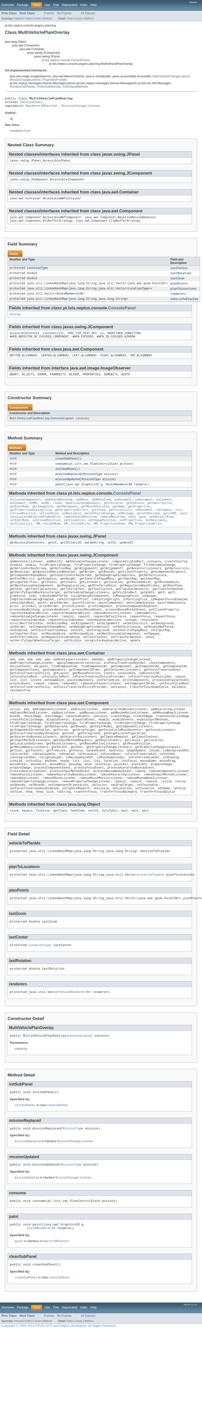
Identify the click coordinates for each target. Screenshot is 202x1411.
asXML (33, 514)
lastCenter (179, 273)
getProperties (139, 518)
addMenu (82, 511)
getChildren (113, 514)
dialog (15, 321)
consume (61, 473)
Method (47, 18)
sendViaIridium (161, 530)
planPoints (179, 289)
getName (118, 518)
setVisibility (21, 538)
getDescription (159, 514)
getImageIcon (42, 518)
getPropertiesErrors (71, 522)
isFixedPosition (23, 526)
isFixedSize (49, 526)
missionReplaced (68, 484)
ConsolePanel (31, 103)
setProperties (130, 534)
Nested (18, 18)
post (183, 526)
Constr (37, 18)
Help (93, 5)
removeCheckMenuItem (80, 530)
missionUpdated (67, 489)
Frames (49, 13)
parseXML (170, 526)
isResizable (71, 526)
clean (57, 514)
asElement (164, 511)
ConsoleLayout (62, 427)
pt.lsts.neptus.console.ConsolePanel (66, 60)
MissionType (92, 484)
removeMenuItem (112, 530)
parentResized (148, 526)
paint (59, 495)
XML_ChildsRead (48, 538)
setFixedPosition (46, 534)
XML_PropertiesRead (109, 538)
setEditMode (19, 534)
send (131, 530)
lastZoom (177, 284)
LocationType (37, 273)
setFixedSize (74, 534)
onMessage (125, 526)
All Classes (88, 13)
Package (22, 5)
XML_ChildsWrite (77, 538)
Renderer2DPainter (22, 86)
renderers (178, 300)
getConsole (135, 514)
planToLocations (183, 295)
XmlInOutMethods (49, 86)
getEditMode (19, 518)
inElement (164, 522)
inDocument (144, 522)
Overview (7, 5)
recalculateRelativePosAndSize (35, 530)
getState (99, 522)
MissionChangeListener (25, 79)
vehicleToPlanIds (184, 305)
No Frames (64, 13)
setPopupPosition (102, 534)
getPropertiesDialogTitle (31, 522)
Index (83, 5)
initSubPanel (65, 479)
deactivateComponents (82, 514)
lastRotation (180, 278)
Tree (56, 5)
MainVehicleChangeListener (171, 76)
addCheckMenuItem (58, 511)
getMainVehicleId (95, 518)
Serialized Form (20, 133)
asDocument (122, 511)
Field (28, 18)
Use (47, 5)
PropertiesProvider (54, 79)
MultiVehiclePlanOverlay (29, 427)
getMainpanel (67, 518)
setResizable (155, 534)
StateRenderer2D (70, 300)
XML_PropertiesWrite (144, 538)
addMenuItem (101, 511)
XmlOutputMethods (75, 86)
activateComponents (25, 511)
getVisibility (120, 522)
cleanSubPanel (66, 468)
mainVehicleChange (99, 526)
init (178, 522)
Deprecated (69, 5)
